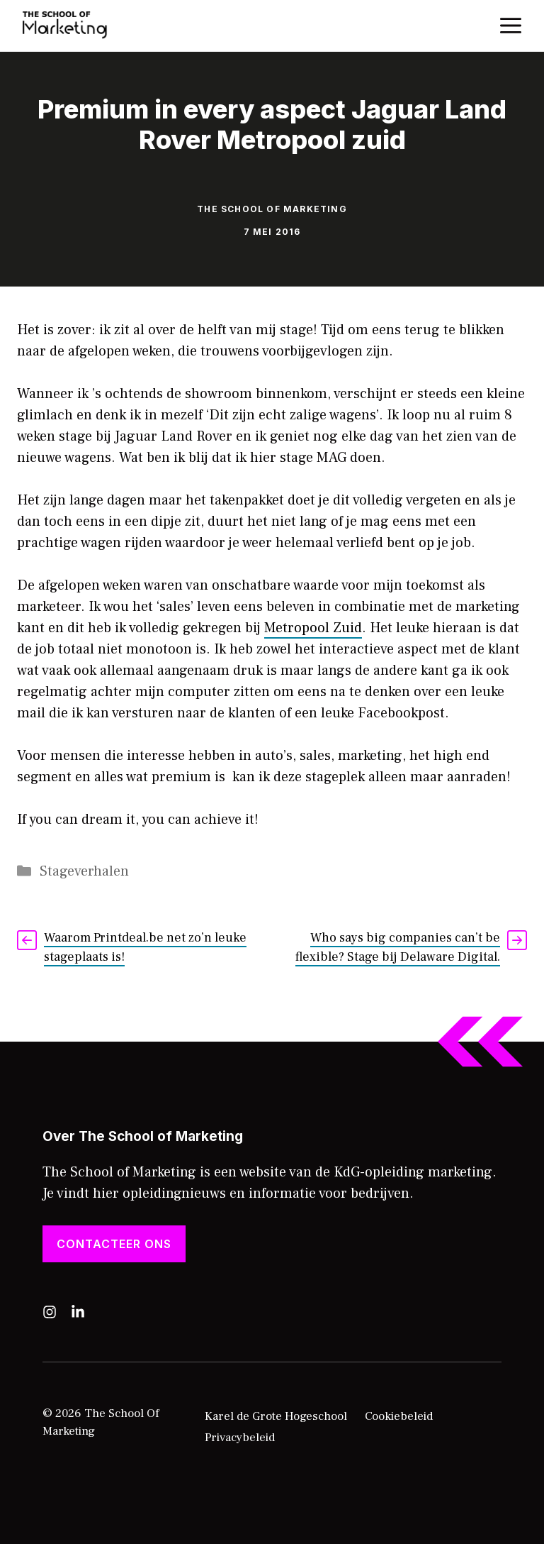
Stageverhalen (84, 871)
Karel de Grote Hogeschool (276, 1416)
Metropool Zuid (313, 628)
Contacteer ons (114, 1244)
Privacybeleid (240, 1437)
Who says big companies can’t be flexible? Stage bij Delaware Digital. (397, 947)
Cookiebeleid (399, 1416)
